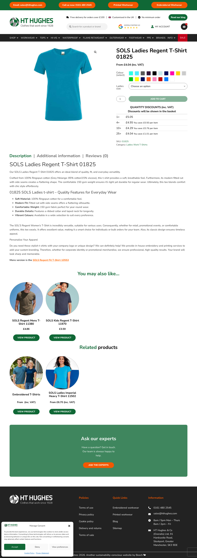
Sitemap (117, 528)
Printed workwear (122, 514)
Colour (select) (120, 73)
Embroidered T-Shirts (26, 394)
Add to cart (158, 98)
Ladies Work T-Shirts (136, 144)
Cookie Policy (29, 553)
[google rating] (129, 26)
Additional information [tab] (58, 156)
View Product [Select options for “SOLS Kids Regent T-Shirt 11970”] (62, 337)
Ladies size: (120, 87)
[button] (69, 526)
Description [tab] (20, 156)
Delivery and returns (90, 528)
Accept (14, 547)
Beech (141, 555)
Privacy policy (86, 514)
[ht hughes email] (165, 514)
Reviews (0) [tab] (97, 156)
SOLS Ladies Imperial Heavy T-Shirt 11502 (62, 394)
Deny (37, 547)
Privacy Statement (42, 553)
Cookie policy (86, 521)
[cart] (184, 26)
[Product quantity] (121, 99)
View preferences (60, 547)
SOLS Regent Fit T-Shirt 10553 (51, 260)
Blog (115, 521)
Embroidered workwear (126, 507)
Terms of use (86, 507)
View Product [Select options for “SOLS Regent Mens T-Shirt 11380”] (26, 337)
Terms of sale (86, 535)
